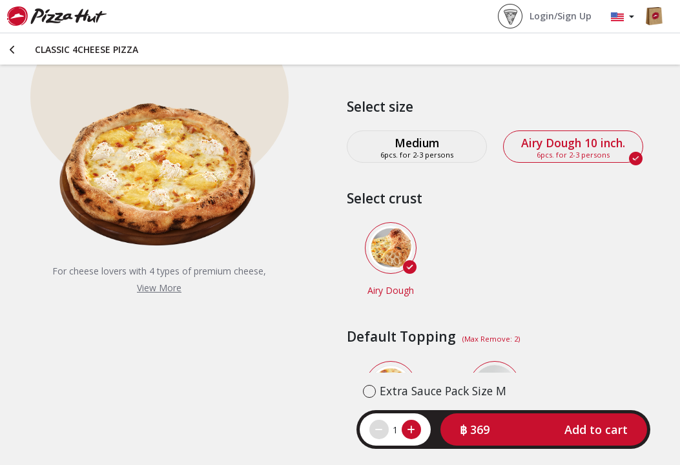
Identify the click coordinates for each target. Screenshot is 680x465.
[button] (543, 429)
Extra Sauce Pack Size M (443, 390)
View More (159, 288)
